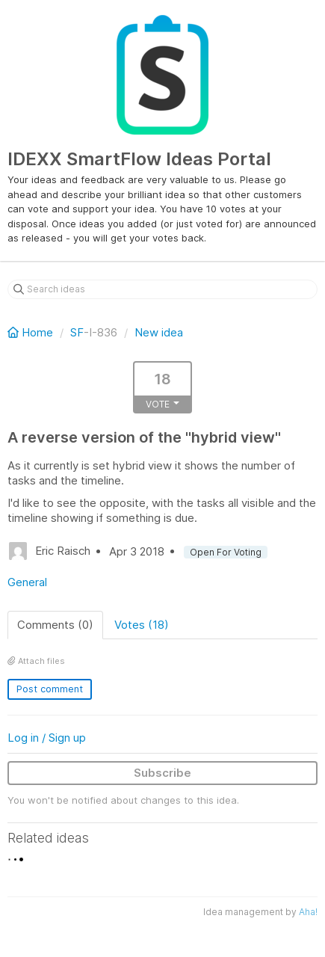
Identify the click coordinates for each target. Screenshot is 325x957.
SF (77, 332)
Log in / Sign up (46, 737)
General (27, 582)
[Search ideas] (162, 289)
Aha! (308, 911)
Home (31, 332)
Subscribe (162, 773)
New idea (158, 332)
